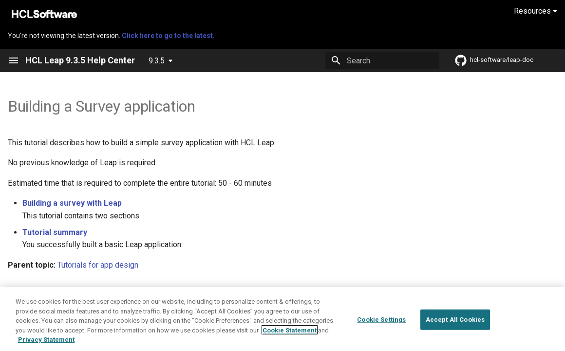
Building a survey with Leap (72, 203)
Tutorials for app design (97, 265)
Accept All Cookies (455, 324)
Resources (535, 11)
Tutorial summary (54, 232)
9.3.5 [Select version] (157, 60)
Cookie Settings (381, 324)
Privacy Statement (46, 344)
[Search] (382, 60)
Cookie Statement (290, 334)
